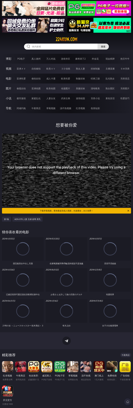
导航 (8, 108)
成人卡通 (50, 78)
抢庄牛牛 (124, 58)
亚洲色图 (36, 88)
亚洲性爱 (21, 78)
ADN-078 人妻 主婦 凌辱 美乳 (27, 219)
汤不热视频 (65, 108)
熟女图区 (110, 88)
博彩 (8, 59)
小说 (8, 98)
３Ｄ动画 (65, 68)
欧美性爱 (65, 78)
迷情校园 (80, 98)
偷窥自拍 (21, 88)
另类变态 (124, 78)
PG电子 (21, 58)
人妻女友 (50, 98)
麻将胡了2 (80, 58)
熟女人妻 (80, 68)
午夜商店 (36, 108)
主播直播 (110, 68)
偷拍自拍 (36, 78)
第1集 (6, 219)
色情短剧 (95, 108)
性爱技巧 (124, 98)
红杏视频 (80, 108)
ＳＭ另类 (124, 68)
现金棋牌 (110, 58)
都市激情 (21, 98)
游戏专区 (65, 58)
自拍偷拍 (36, 68)
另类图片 (124, 88)
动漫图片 (65, 88)
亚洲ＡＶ (21, 68)
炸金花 (95, 58)
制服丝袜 (80, 78)
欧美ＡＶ (50, 68)
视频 (8, 68)
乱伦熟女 (110, 78)
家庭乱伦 (36, 98)
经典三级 (95, 78)
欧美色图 (50, 88)
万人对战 (50, 58)
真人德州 (36, 58)
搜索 (103, 46)
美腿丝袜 (80, 88)
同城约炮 (21, 108)
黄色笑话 (110, 98)
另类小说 (95, 98)
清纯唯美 (95, 88)
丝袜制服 (95, 68)
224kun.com (66, 39)
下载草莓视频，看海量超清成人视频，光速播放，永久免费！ (84, 210)
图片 (8, 88)
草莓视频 (50, 108)
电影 (8, 78)
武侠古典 (65, 98)
